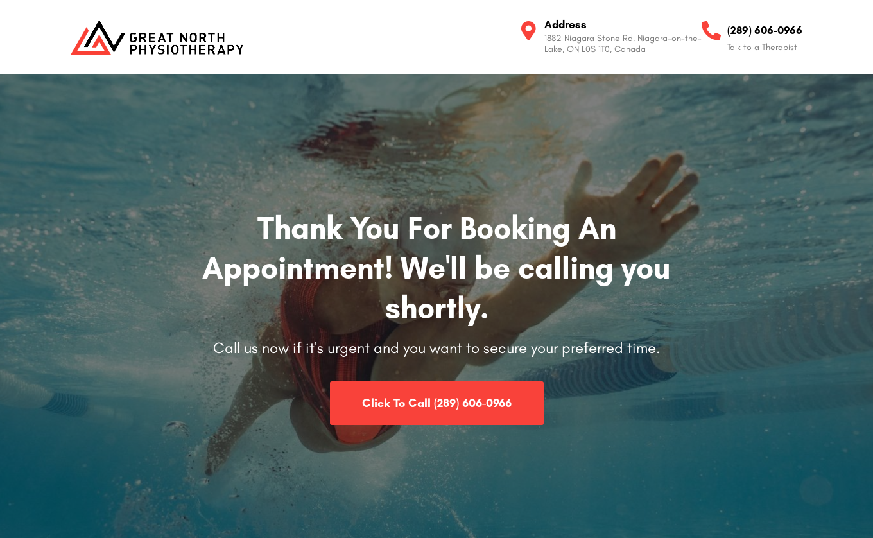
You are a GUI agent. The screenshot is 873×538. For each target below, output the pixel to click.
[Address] (528, 30)
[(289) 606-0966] (711, 30)
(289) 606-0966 (764, 30)
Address (565, 24)
